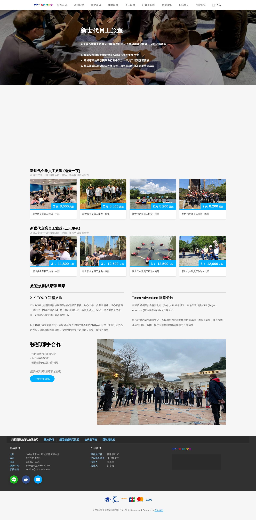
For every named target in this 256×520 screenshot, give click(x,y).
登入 (216, 5)
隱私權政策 (109, 439)
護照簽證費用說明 (69, 439)
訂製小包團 (148, 4)
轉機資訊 (167, 4)
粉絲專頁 (184, 4)
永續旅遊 (79, 4)
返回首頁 (62, 4)
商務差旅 (96, 4)
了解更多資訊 (42, 378)
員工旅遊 (130, 4)
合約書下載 (91, 439)
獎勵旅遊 (113, 4)
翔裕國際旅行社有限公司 (43, 5)
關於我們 (49, 439)
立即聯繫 (201, 4)
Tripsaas (159, 510)
